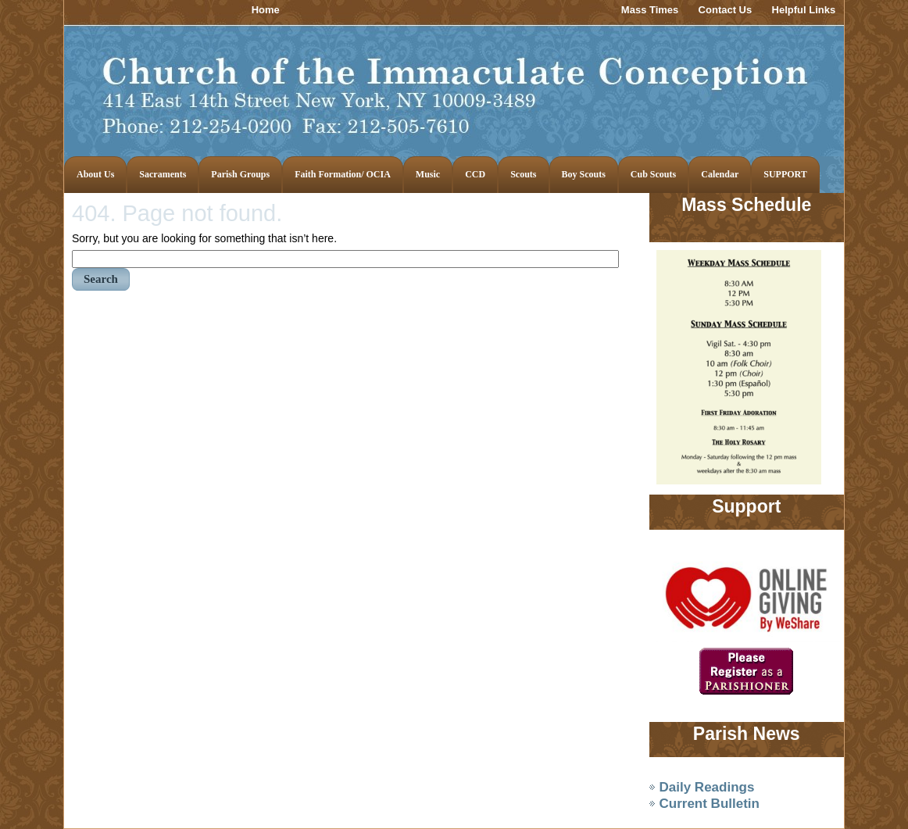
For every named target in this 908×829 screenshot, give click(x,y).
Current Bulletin (710, 803)
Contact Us (725, 10)
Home (266, 10)
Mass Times (649, 10)
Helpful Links (804, 10)
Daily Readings (707, 787)
